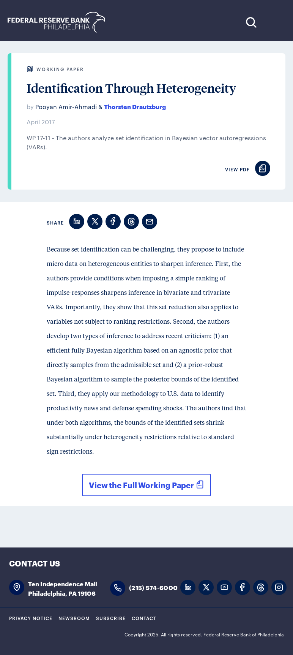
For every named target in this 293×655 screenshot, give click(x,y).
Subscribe (111, 617)
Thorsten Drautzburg (135, 106)
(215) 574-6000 (153, 587)
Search (251, 22)
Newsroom (74, 617)
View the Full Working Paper (141, 484)
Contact (144, 617)
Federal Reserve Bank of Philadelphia (60, 22)
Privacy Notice (30, 617)
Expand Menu (274, 22)
